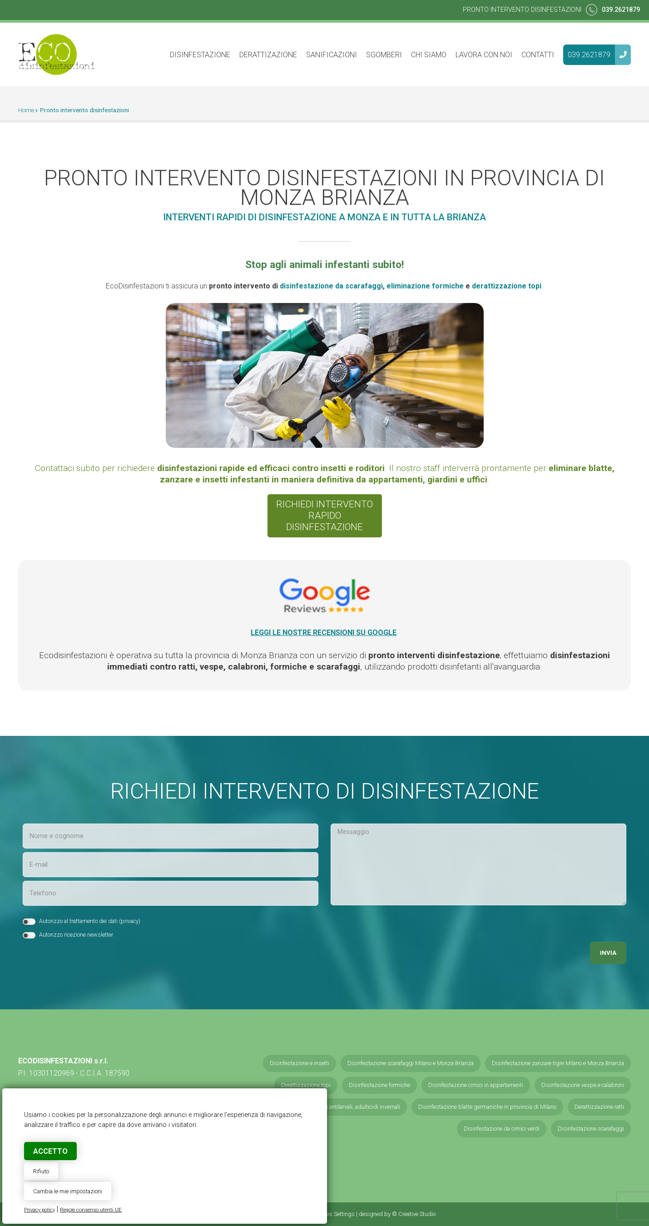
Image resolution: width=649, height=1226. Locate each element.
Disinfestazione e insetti (299, 1063)
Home (26, 110)
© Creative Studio (414, 1214)
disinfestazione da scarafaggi (331, 286)
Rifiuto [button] (41, 1171)
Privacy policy (39, 1210)
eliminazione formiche (425, 286)
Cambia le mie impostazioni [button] (67, 1191)
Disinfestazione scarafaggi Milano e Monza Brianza (410, 1063)
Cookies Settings (334, 1214)
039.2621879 (621, 10)
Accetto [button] (50, 1151)
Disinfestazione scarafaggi (591, 1128)
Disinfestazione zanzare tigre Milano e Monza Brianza (558, 1063)
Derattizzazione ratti (599, 1106)
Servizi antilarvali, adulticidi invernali (356, 1106)
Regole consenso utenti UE (91, 1210)
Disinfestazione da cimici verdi (502, 1128)
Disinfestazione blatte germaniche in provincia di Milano (487, 1106)
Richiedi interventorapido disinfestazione (324, 515)
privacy (130, 921)
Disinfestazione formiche (379, 1085)
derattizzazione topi (506, 286)
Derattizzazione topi (306, 1085)
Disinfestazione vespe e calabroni (582, 1085)
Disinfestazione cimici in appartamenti (475, 1085)
